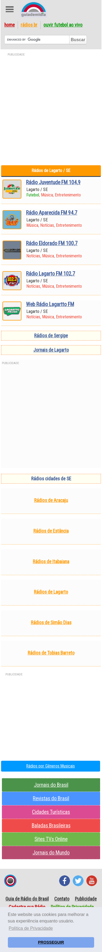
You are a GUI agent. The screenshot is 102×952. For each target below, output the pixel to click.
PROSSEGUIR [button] (51, 942)
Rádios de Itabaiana (51, 561)
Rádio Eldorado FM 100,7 (52, 243)
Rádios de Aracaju (51, 500)
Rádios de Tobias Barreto (51, 653)
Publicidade (86, 899)
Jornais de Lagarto (51, 350)
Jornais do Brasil (51, 785)
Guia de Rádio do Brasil (27, 899)
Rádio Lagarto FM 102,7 (50, 274)
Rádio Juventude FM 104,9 (53, 182)
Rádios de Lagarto (51, 592)
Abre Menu (10, 9)
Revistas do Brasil (51, 798)
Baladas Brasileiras (51, 826)
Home (9, 25)
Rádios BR (29, 25)
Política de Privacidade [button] (31, 928)
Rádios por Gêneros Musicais (50, 766)
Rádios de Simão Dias (51, 622)
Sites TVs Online (51, 839)
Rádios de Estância (51, 531)
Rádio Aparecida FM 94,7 (51, 213)
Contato (61, 899)
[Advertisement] (51, 108)
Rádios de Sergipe (51, 335)
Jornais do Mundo (51, 853)
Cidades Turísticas (51, 812)
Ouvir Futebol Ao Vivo (62, 25)
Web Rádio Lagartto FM (50, 304)
